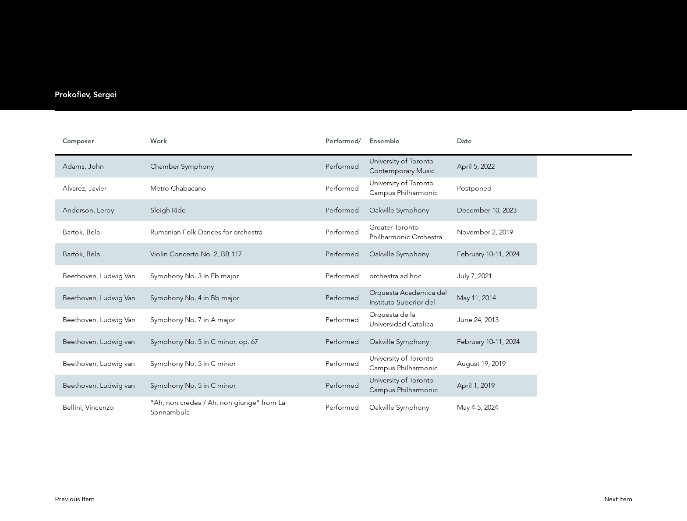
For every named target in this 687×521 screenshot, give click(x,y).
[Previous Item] (81, 499)
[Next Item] (606, 499)
